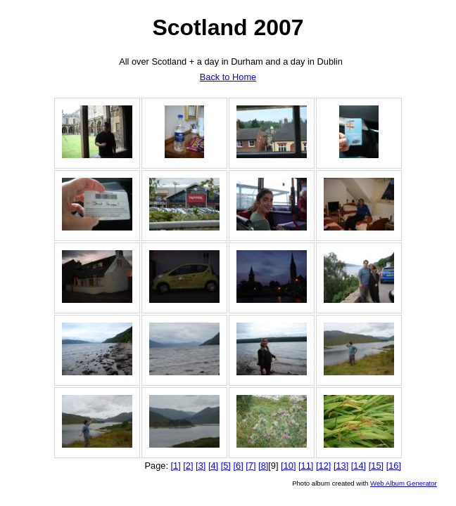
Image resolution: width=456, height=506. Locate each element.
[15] (376, 465)
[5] (226, 465)
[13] (341, 465)
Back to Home (228, 77)
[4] (213, 465)
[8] (263, 465)
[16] (393, 465)
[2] (188, 465)
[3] (200, 465)
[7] (250, 465)
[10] (288, 465)
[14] (358, 465)
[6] (238, 465)
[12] (323, 465)
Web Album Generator (403, 483)
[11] (305, 465)
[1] (176, 465)
